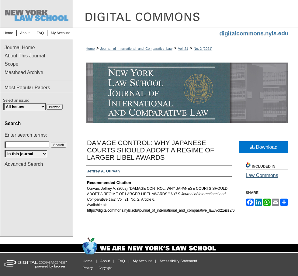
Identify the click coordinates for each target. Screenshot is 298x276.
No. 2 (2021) (203, 48)
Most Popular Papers (27, 87)
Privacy (88, 268)
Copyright (105, 268)
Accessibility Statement (178, 261)
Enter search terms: (26, 135)
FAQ (121, 261)
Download (264, 147)
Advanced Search (24, 164)
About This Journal (25, 55)
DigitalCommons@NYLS (185, 14)
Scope (11, 63)
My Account (142, 261)
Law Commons (262, 175)
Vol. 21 (183, 48)
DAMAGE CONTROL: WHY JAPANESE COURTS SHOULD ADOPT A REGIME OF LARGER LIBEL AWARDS (150, 150)
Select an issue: (16, 100)
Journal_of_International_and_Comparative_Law (136, 48)
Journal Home (20, 47)
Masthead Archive (24, 72)
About (105, 261)
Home (90, 48)
